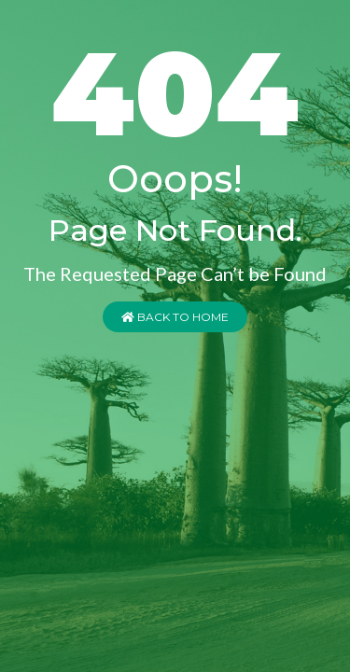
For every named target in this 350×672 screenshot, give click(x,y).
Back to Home (175, 317)
